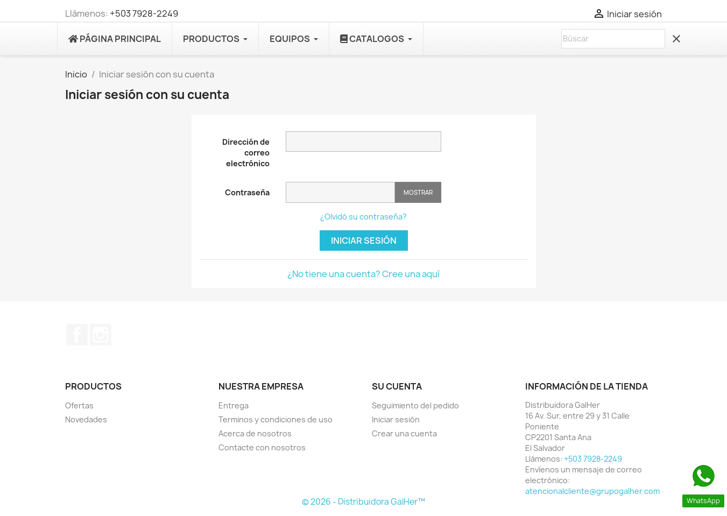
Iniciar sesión (364, 240)
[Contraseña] (340, 192)
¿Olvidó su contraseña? (363, 216)
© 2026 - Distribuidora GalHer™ (363, 501)
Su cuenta (397, 386)
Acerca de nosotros (255, 433)
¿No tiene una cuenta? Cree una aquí (363, 274)
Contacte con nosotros (262, 447)
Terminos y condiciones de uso (275, 419)
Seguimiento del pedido (415, 405)
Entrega (233, 405)
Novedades (86, 419)
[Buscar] (613, 38)
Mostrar (418, 192)
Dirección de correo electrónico (246, 152)
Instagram (100, 334)
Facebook (77, 334)
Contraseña (247, 192)
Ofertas (79, 405)
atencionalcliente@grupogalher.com (592, 491)
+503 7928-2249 (144, 13)
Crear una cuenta (404, 433)
